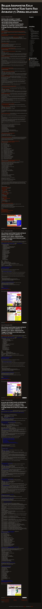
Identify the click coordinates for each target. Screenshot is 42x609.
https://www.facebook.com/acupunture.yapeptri (7, 210)
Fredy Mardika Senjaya (7, 198)
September (32, 42)
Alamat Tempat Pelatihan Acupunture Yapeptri (7, 203)
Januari (32, 51)
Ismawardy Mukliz (4, 193)
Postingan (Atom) (6, 601)
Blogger (32, 606)
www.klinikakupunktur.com (4, 211)
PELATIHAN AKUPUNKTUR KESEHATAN (6, 137)
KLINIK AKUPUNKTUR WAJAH (34, 59)
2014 (30, 53)
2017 (30, 28)
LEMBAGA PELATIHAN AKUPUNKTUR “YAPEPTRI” (8, 133)
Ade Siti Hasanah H (5, 190)
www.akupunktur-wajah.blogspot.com (6, 289)
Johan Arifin (3, 201)
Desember (32, 30)
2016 (30, 29)
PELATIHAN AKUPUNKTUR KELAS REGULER (9, 51)
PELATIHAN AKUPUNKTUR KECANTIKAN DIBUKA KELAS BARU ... (34, 34)
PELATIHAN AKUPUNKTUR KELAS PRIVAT (8, 71)
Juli (31, 44)
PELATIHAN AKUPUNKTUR (5, 68)
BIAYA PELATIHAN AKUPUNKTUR (5, 93)
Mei (31, 46)
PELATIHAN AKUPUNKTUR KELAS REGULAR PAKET (9, 86)
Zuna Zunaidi (3, 189)
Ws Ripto (3, 191)
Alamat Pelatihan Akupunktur (5, 43)
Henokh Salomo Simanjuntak (5, 187)
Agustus (32, 43)
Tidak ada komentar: (18, 228)
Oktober (32, 41)
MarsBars (24, 606)
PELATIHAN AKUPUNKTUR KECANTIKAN (13, 160)
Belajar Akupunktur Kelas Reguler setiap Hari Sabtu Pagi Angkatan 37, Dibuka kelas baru (19, 8)
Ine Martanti (4, 199)
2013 (30, 54)
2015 (30, 52)
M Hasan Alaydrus (4, 197)
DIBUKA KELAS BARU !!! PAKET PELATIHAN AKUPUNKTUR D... (34, 31)
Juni (31, 45)
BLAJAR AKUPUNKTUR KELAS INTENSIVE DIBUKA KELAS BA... (35, 38)
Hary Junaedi (6, 194)
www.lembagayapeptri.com (4, 209)
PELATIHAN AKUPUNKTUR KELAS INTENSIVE (8, 103)
